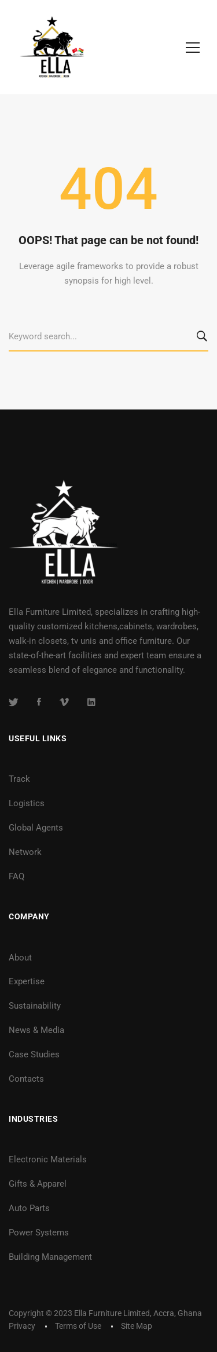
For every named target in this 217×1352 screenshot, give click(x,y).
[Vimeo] (64, 702)
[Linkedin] (91, 702)
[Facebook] (39, 702)
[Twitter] (14, 702)
